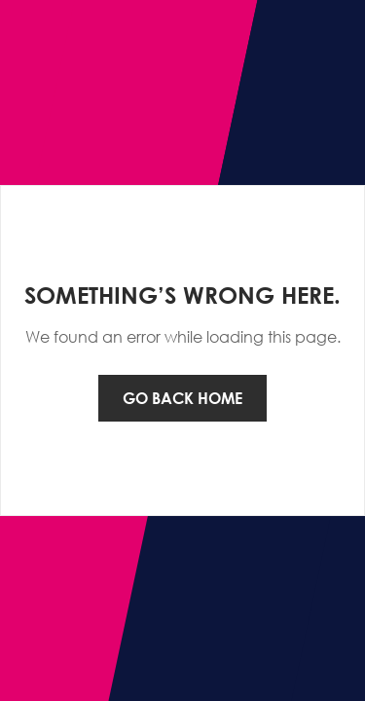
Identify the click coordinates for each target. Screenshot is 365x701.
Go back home (182, 398)
